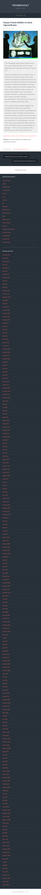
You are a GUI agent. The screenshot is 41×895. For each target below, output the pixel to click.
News (3, 216)
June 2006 (4, 680)
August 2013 (5, 401)
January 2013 (5, 423)
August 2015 (5, 323)
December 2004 (6, 738)
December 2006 (6, 660)
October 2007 (5, 628)
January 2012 (5, 462)
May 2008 (4, 605)
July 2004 (4, 755)
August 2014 (5, 362)
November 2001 (6, 849)
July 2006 (4, 677)
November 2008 (6, 586)
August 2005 (5, 712)
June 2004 (4, 758)
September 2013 (6, 397)
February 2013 (6, 420)
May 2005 (4, 722)
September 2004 (6, 748)
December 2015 (6, 310)
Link (10, 149)
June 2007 (4, 641)
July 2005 (4, 716)
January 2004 (5, 774)
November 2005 (6, 703)
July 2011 (4, 482)
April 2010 (5, 531)
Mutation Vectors (6, 213)
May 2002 (4, 832)
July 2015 (4, 326)
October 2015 (5, 316)
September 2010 (6, 514)
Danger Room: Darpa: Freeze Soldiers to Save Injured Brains (20, 136)
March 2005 (5, 729)
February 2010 (6, 537)
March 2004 (5, 768)
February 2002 (6, 842)
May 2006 (4, 683)
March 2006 (5, 690)
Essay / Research (6, 190)
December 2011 (6, 466)
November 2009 (6, 547)
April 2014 (5, 375)
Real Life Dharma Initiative (8, 229)
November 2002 (6, 813)
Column (4, 183)
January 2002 (5, 845)
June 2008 (4, 602)
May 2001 (4, 865)
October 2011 (5, 472)
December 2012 (6, 427)
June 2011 (4, 485)
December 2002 (6, 810)
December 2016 (6, 290)
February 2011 (6, 498)
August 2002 (5, 823)
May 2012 (4, 449)
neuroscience (25, 149)
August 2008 (5, 595)
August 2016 (5, 300)
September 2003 (6, 787)
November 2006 (6, 664)
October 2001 (5, 852)
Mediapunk (5, 206)
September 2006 (6, 670)
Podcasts (4, 226)
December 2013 (6, 388)
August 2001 (5, 858)
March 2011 (5, 495)
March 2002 (5, 839)
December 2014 (6, 349)
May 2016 (4, 303)
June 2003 (4, 797)
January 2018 (5, 274)
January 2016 (5, 306)
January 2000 (5, 884)
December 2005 (6, 699)
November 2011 (6, 469)
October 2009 (5, 550)
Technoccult (20, 5)
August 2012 (5, 440)
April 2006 (5, 686)
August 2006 (5, 673)
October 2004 (5, 745)
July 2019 (4, 264)
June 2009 (4, 563)
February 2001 (6, 875)
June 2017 (4, 281)
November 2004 (6, 742)
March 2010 (5, 534)
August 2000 (5, 881)
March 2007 (5, 651)
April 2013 (5, 414)
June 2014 (4, 368)
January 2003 (5, 806)
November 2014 (6, 352)
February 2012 (6, 459)
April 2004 (5, 764)
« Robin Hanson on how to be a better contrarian (16, 156)
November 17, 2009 (8, 28)
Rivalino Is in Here (6, 232)
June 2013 (4, 407)
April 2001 (5, 868)
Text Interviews (6, 235)
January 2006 (5, 696)
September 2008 (6, 592)
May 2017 (4, 284)
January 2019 (5, 268)
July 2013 (4, 404)
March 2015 (5, 339)
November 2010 (6, 508)
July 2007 (4, 638)
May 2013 (4, 410)
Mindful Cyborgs (6, 209)
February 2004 (6, 771)
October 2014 (5, 355)
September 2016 (6, 297)
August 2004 (5, 751)
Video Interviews (6, 242)
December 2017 (6, 277)
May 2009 (4, 566)
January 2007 (5, 657)
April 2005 (5, 725)
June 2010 (4, 524)
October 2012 (5, 433)
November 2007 (6, 625)
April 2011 (5, 492)
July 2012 (4, 443)
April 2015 (5, 336)
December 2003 (6, 777)
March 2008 (5, 612)
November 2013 (6, 391)
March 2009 (5, 573)
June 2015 (4, 329)
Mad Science (18, 149)
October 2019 (5, 261)
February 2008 (6, 615)
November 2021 (6, 255)
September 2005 (6, 709)
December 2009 (6, 543)
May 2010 (4, 527)
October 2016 (5, 294)
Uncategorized (5, 239)
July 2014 (4, 365)
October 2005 (5, 706)
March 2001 (5, 871)
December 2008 (6, 582)
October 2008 (5, 589)
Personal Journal (6, 222)
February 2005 (6, 732)
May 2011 (4, 488)
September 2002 (6, 819)
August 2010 (5, 518)
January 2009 (5, 579)
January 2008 (5, 618)
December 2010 (6, 505)
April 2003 (5, 803)
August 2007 (5, 634)
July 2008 (4, 599)
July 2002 (4, 826)
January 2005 (5, 735)
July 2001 (4, 862)
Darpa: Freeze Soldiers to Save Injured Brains (17, 23)
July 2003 (4, 793)
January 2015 (5, 345)
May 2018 (4, 271)
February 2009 (6, 576)
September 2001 (6, 855)
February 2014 (6, 381)
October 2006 (5, 667)
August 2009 (5, 556)
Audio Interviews (6, 180)
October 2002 (5, 816)
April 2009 (5, 569)
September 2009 (6, 553)
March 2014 (5, 378)
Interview (4, 200)
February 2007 (6, 654)
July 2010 (4, 521)
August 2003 (5, 790)
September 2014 (6, 358)
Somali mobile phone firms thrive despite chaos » (24, 161)
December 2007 (6, 621)
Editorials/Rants (6, 187)
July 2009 (4, 560)
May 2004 (4, 761)
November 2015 (6, 313)
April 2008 (5, 608)
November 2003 (6, 780)
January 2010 (5, 540)
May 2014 (4, 371)
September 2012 (6, 436)
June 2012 (4, 446)
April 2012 (5, 453)
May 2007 (4, 644)
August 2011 (5, 479)
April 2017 (5, 287)
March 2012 (5, 456)
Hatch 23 (4, 193)
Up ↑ (27, 892)
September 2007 (6, 631)
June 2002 (4, 829)
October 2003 (5, 784)
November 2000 (6, 878)
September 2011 (6, 475)
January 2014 (5, 384)
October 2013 (5, 394)
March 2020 (5, 258)
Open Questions (6, 219)
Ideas (3, 196)
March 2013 (5, 417)
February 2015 (6, 342)
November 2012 (6, 430)
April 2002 (5, 836)
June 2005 (4, 719)
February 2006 (6, 693)
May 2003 (4, 800)
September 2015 (6, 319)
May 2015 (4, 332)
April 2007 (5, 647)
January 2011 (5, 501)
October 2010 (5, 511)
